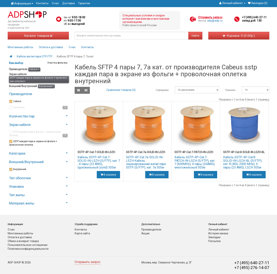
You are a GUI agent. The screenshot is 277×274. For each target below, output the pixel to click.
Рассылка (214, 241)
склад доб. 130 (252, 20)
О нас (55, 3)
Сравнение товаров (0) (121, 89)
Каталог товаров (38, 36)
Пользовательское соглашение (28, 244)
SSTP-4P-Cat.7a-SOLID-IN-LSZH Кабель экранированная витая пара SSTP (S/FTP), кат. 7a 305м (146, 162)
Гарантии (84, 3)
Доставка (68, 3)
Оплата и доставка (51, 47)
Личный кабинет (218, 229)
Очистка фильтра (57, 62)
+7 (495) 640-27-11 (254, 17)
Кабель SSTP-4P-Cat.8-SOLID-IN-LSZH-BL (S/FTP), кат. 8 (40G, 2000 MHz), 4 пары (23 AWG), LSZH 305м (242, 162)
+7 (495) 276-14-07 (251, 267)
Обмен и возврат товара (23, 241)
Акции (145, 233)
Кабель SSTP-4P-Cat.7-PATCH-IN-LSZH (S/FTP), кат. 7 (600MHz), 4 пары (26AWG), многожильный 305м (194, 162)
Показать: (230, 90)
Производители (151, 229)
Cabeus (34, 69)
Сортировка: (162, 90)
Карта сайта (82, 233)
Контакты (42, 3)
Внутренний (46, 86)
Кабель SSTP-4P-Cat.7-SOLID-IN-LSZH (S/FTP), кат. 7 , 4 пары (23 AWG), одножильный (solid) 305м (99, 162)
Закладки (214, 237)
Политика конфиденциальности (28, 248)
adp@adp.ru (215, 20)
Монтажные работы (20, 47)
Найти (195, 35)
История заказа (218, 233)
